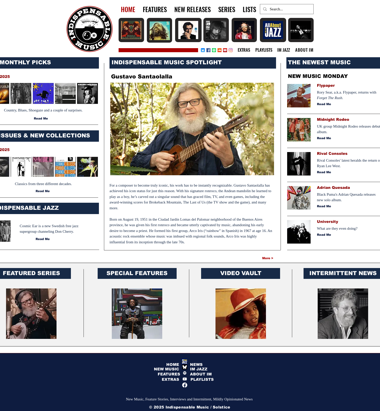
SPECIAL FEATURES (137, 273)
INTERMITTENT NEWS (343, 273)
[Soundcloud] (220, 50)
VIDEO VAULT (240, 273)
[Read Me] (41, 118)
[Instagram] (231, 50)
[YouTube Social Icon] (225, 50)
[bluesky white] (184, 366)
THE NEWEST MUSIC (319, 62)
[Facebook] (208, 50)
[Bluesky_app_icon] (203, 50)
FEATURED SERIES (31, 273)
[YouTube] (184, 378)
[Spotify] (214, 50)
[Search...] (286, 9)
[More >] (255, 258)
